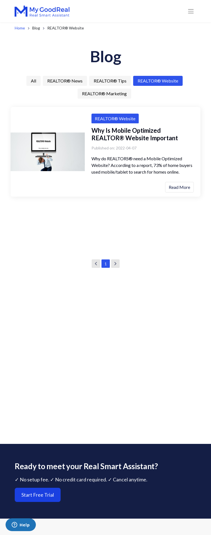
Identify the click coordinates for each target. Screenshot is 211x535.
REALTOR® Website (158, 80)
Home (20, 28)
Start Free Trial (37, 512)
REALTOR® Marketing (104, 93)
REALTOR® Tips (110, 80)
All (33, 80)
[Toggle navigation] (191, 11)
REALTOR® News (65, 80)
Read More (179, 187)
